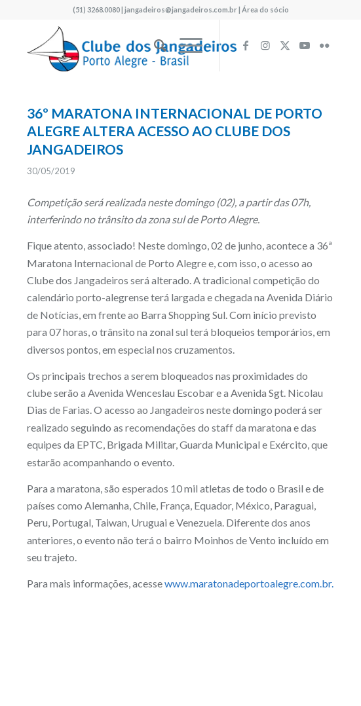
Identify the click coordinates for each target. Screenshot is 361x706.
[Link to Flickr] (324, 45)
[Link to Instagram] (265, 45)
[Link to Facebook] (246, 45)
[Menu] (184, 45)
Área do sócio (265, 9)
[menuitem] (153, 45)
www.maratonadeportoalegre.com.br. (248, 583)
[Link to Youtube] (304, 45)
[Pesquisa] (153, 45)
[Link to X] (285, 45)
